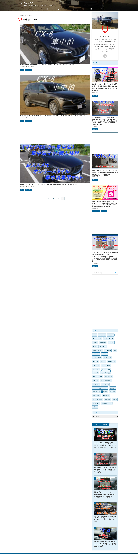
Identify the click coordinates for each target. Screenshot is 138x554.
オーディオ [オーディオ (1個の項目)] (106, 354)
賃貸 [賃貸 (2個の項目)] (115, 388)
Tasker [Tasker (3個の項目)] (104, 343)
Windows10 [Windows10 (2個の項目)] (97, 347)
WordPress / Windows (76, 9)
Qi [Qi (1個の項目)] (115, 339)
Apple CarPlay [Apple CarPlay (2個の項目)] (108, 328)
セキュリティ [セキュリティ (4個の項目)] (97, 365)
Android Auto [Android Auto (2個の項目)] (97, 328)
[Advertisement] (55, 68)
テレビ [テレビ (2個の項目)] (95, 369)
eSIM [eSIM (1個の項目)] (95, 335)
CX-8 (57, 29)
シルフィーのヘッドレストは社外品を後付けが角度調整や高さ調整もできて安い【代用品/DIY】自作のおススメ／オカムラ (105, 86)
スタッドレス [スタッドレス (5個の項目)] (105, 362)
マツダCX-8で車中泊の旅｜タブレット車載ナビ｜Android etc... (69, 549)
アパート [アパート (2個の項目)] (96, 354)
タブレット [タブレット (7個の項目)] (108, 365)
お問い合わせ (78, 542)
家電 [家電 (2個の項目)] (105, 381)
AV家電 (90, 9)
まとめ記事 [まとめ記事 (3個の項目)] (111, 350)
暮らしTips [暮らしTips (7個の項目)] (96, 384)
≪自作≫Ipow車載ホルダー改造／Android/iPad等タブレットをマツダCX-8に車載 (104, 531)
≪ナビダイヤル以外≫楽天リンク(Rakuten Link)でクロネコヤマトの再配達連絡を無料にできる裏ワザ (104, 196)
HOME (34, 9)
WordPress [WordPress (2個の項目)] (107, 347)
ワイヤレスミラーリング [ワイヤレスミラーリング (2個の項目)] (100, 377)
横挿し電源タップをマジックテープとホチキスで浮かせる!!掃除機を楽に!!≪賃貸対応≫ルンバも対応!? (105, 166)
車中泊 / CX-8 (47, 9)
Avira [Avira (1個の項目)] (95, 331)
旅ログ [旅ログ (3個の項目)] (112, 381)
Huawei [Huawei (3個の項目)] (103, 335)
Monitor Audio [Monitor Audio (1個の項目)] (97, 339)
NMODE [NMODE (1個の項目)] (108, 339)
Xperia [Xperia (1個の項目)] (95, 350)
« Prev (49, 100)
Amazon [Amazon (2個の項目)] (102, 324)
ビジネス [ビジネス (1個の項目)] (96, 373)
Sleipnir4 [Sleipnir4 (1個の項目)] (96, 343)
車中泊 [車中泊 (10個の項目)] (96, 392)
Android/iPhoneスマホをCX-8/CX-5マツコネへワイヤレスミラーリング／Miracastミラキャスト (105, 434)
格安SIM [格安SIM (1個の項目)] (106, 384)
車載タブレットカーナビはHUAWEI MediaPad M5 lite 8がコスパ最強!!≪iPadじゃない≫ (104, 484)
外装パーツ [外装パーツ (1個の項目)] (97, 381)
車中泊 (60, 29)
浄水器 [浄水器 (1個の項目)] (107, 388)
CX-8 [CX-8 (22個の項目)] (111, 331)
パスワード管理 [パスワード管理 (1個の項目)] (106, 369)
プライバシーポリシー (67, 542)
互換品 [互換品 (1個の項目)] (112, 377)
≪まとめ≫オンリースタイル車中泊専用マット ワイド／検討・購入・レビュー (105, 459)
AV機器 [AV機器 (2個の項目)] (103, 331)
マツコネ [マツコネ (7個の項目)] (105, 373)
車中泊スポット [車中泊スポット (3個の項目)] (107, 392)
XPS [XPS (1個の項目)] (103, 350)
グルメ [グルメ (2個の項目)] (95, 362)
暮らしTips (104, 9)
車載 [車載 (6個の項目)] (95, 396)
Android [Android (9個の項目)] (111, 324)
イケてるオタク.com (29, 3)
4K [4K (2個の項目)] (94, 324)
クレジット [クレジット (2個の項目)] (106, 358)
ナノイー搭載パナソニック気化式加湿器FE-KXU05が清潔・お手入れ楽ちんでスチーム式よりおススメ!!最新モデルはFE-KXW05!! (105, 116)
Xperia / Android (62, 9)
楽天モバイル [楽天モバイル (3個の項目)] (97, 388)
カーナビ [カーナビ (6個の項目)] (96, 358)
